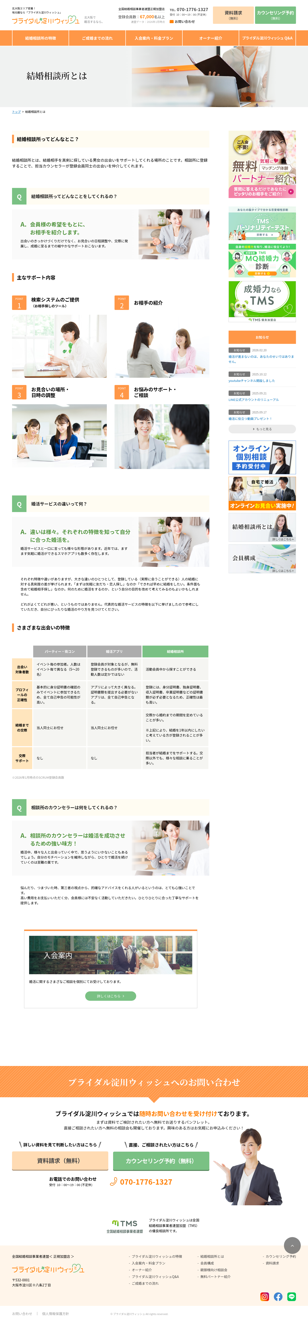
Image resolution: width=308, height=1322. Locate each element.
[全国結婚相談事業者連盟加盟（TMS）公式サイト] (154, 1225)
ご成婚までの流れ (97, 38)
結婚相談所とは (212, 1256)
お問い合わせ (185, 21)
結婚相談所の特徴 (40, 38)
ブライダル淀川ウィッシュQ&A (155, 1276)
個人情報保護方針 (55, 1313)
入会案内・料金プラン (154, 38)
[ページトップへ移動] (292, 1245)
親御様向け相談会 (213, 1269)
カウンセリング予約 (281, 1256)
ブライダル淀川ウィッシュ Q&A (267, 37)
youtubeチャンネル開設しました (252, 380)
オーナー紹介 (210, 38)
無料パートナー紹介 (215, 1276)
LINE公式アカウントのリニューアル (254, 399)
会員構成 (207, 1263)
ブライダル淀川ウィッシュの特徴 (157, 1256)
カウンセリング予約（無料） (161, 1160)
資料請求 (272, 1263)
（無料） (233, 15)
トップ (16, 111)
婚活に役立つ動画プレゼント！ (250, 418)
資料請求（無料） (60, 1160)
